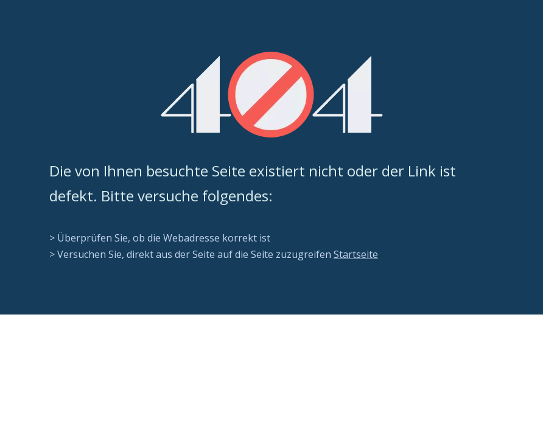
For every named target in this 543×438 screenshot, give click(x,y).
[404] (272, 94)
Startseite (356, 254)
